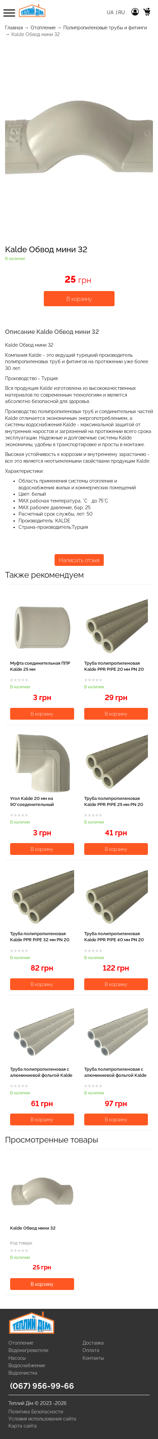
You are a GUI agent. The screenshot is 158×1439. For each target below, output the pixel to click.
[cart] (147, 12)
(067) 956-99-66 (42, 1386)
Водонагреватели (28, 1350)
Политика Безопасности (35, 1411)
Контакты (93, 1358)
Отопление (43, 27)
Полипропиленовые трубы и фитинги (105, 27)
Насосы (17, 1358)
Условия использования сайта (42, 1418)
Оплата (91, 1350)
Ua (111, 12)
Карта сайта (22, 1425)
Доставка (93, 1343)
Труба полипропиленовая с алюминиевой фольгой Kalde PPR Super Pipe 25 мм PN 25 (115, 1075)
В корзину (79, 299)
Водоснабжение (26, 1365)
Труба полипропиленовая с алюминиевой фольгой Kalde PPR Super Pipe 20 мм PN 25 (41, 1075)
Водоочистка (22, 1373)
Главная (14, 27)
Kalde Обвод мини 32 (33, 1228)
